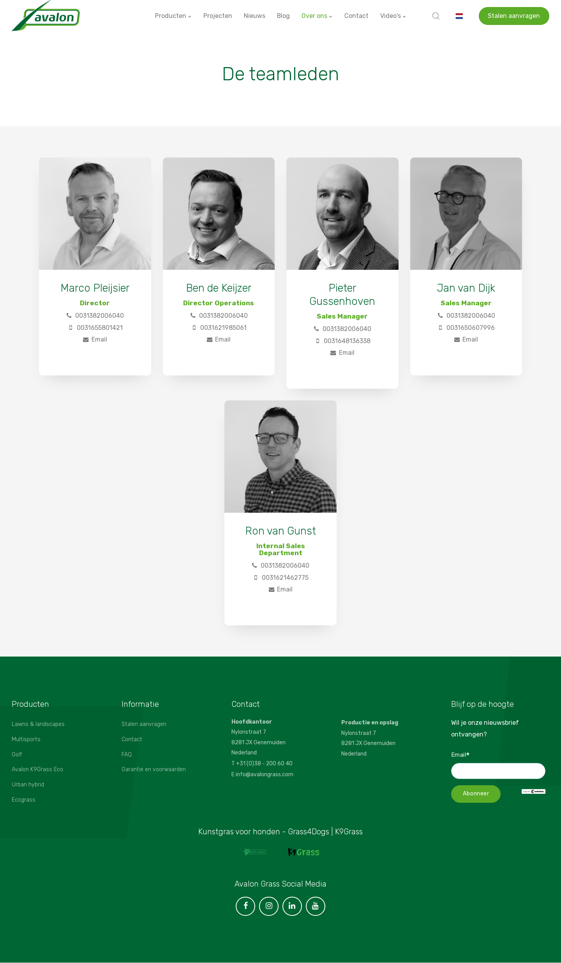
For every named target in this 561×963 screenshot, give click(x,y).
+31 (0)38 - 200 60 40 (264, 763)
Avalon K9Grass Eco (38, 770)
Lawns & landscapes (38, 724)
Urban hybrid (28, 785)
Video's (393, 15)
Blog (283, 15)
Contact (356, 15)
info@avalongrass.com (264, 773)
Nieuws (254, 15)
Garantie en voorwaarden (154, 770)
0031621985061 (219, 327)
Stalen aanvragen (514, 15)
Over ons (317, 15)
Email (95, 339)
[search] (436, 15)
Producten (173, 15)
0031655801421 (95, 327)
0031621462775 (280, 577)
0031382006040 (95, 315)
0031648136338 (342, 341)
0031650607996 (466, 327)
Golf (17, 754)
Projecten (217, 15)
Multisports (26, 739)
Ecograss (24, 800)
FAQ (127, 754)
